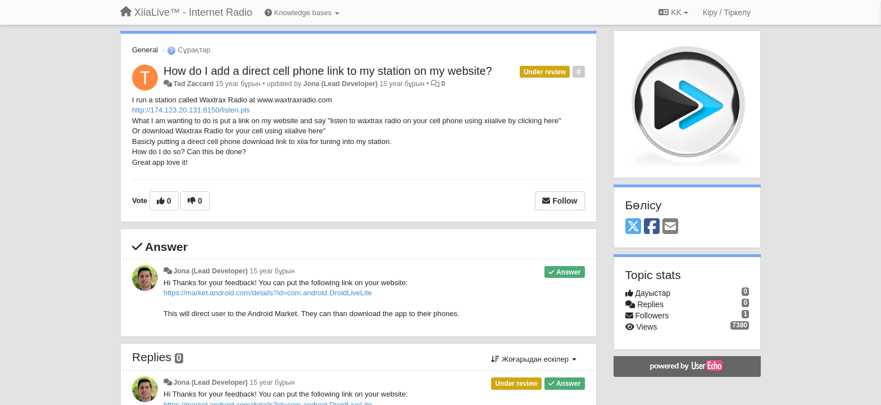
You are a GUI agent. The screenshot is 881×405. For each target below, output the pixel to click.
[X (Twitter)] (633, 227)
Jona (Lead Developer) (340, 84)
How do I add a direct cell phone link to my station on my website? (328, 71)
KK (673, 12)
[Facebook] (652, 227)
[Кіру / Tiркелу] (726, 12)
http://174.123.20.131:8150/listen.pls (191, 110)
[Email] (670, 227)
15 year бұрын (271, 271)
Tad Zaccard (193, 84)
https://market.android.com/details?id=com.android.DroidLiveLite (268, 293)
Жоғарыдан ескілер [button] (533, 359)
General (145, 50)
